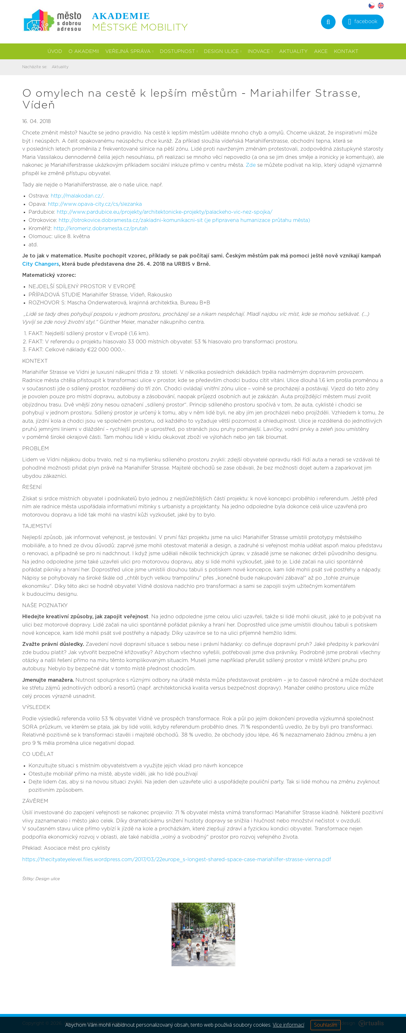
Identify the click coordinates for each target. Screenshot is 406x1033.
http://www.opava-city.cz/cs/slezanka (95, 204)
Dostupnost (179, 51)
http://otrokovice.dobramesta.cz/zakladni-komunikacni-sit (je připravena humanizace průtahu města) (184, 220)
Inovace (260, 51)
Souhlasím (325, 1024)
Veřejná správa (129, 51)
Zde (251, 165)
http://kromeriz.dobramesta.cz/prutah (101, 228)
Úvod (55, 51)
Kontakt (346, 51)
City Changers (40, 264)
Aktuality (293, 51)
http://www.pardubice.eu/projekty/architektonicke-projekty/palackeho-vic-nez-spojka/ (164, 212)
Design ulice (222, 51)
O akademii (84, 51)
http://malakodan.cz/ (77, 195)
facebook (362, 22)
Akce (321, 51)
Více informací (288, 1024)
